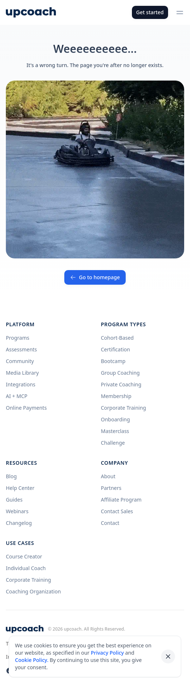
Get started (150, 12)
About (108, 476)
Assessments (21, 349)
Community (20, 361)
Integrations (20, 384)
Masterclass (115, 431)
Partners (111, 487)
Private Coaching (121, 384)
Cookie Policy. (31, 659)
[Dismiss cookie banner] (168, 656)
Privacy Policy (107, 652)
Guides (14, 499)
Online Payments (26, 407)
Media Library (22, 372)
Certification (115, 349)
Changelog (19, 522)
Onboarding (115, 419)
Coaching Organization (33, 591)
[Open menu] (179, 12)
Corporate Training (123, 407)
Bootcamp (113, 361)
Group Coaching (120, 372)
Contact (110, 522)
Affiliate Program (121, 499)
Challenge (113, 442)
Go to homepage (95, 277)
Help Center (20, 487)
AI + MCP (16, 396)
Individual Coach (26, 568)
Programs (17, 337)
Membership (116, 396)
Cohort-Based (117, 337)
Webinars (17, 511)
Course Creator (24, 556)
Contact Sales (117, 511)
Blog (11, 476)
